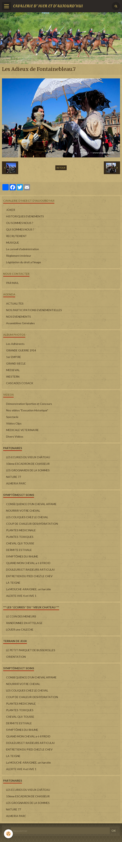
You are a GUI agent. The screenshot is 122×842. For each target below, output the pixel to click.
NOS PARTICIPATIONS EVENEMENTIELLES (34, 310)
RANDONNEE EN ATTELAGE (24, 623)
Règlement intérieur (18, 255)
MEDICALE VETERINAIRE (22, 430)
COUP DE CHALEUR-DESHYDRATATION (32, 523)
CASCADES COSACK (19, 383)
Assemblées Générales (20, 323)
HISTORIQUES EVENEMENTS (25, 216)
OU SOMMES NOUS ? (19, 223)
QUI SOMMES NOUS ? (20, 229)
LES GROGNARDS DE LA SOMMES (28, 470)
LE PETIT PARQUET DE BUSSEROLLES (30, 650)
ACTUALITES (15, 303)
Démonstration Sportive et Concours (29, 403)
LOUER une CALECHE (19, 629)
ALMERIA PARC (16, 483)
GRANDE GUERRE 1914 (21, 350)
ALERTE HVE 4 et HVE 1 (21, 595)
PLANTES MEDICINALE (21, 530)
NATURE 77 (13, 476)
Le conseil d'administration (22, 249)
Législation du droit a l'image (23, 262)
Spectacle (12, 417)
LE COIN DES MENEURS (21, 616)
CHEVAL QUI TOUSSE (20, 543)
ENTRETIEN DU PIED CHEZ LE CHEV (29, 576)
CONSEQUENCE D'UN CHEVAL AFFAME (31, 504)
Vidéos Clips (14, 423)
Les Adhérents (15, 343)
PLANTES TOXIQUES (19, 536)
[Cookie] (8, 833)
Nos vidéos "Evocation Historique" (27, 410)
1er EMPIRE (13, 357)
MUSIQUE (12, 242)
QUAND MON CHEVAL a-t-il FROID (28, 563)
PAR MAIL (12, 283)
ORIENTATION (16, 656)
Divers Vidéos (14, 436)
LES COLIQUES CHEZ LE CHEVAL (27, 517)
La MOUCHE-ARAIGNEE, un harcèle (28, 589)
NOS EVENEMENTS (18, 316)
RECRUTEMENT (16, 236)
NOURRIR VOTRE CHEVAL (23, 510)
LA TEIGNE (13, 582)
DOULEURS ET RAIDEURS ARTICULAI (30, 569)
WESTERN (12, 376)
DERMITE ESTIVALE (19, 550)
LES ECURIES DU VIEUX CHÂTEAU (28, 457)
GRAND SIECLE (16, 363)
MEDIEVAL (13, 370)
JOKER (10, 209)
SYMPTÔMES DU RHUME (22, 556)
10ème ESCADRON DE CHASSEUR (28, 463)
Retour (61, 167)
